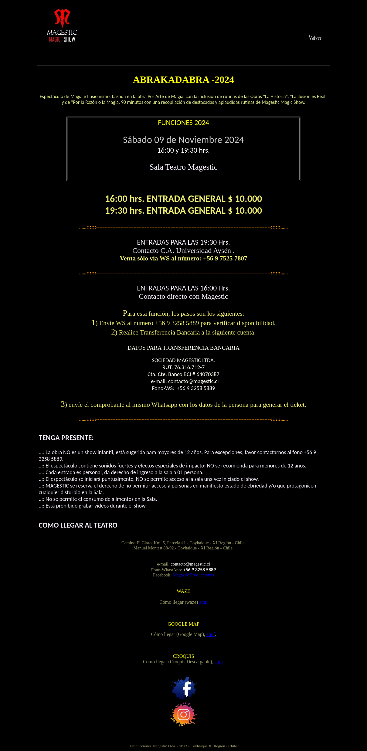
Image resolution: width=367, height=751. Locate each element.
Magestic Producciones (193, 575)
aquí (203, 602)
